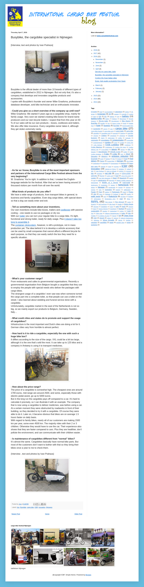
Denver (123, 149)
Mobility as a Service (110, 182)
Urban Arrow (128, 216)
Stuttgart (121, 209)
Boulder (102, 123)
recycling (123, 196)
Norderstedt (111, 187)
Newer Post (16, 514)
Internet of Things (110, 169)
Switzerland (113, 211)
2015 (96, 96)
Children (104, 135)
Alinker (127, 112)
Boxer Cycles (116, 123)
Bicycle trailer (103, 121)
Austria (131, 114)
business (107, 126)
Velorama (96, 220)
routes (129, 202)
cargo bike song (109, 131)
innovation (42, 507)
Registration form (110, 199)
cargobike (96, 133)
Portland (115, 194)
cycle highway (97, 145)
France (102, 161)
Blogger (88, 575)
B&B (94, 116)
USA (95, 218)
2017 (96, 53)
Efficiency (104, 156)
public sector (95, 196)
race (105, 196)
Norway (120, 187)
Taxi (92, 213)
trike (129, 213)
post (122, 194)
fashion (108, 159)
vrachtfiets (103, 222)
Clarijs (103, 138)
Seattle (120, 204)
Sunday (129, 209)
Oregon (93, 189)
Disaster (93, 152)
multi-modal (126, 182)
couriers (108, 142)
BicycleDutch (115, 121)
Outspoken (108, 189)
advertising (118, 112)
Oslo (100, 189)
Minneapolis (94, 182)
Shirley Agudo (128, 204)
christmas (122, 135)
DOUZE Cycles (115, 152)
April (97, 69)
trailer (123, 213)
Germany (120, 161)
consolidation (105, 140)
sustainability (95, 211)
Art (110, 114)
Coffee (120, 138)
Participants (116, 192)
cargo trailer (120, 131)
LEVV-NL (94, 176)
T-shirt (129, 211)
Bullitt (98, 126)
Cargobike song (105, 133)
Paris (100, 192)
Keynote (128, 171)
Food (125, 159)
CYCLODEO (105, 149)
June (97, 66)
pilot (94, 194)
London (93, 178)
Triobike (93, 215)
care (111, 129)
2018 (96, 50)
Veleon (109, 218)
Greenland (105, 163)
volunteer (94, 222)
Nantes (113, 185)
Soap (111, 206)
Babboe (112, 116)
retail (121, 199)
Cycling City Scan (120, 147)
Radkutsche (113, 196)
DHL (129, 149)
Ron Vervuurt (119, 202)
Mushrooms (94, 185)
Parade (93, 192)
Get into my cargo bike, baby (105, 72)
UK (120, 216)
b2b (100, 116)
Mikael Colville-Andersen (124, 180)
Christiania (113, 135)
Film (113, 159)
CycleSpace (108, 147)
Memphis (111, 180)
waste (111, 222)
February (99, 88)
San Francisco (102, 204)
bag (118, 116)
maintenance (102, 180)
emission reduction (120, 156)
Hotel (109, 166)
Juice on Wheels (111, 171)
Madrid (131, 178)
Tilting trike (99, 213)
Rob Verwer (108, 202)
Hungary (116, 166)
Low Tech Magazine (104, 178)
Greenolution (114, 163)
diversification (102, 152)
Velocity (116, 218)
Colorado (128, 138)
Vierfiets (128, 220)
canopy (105, 129)
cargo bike (30, 507)
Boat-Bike (94, 123)
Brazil (124, 123)
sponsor (131, 206)
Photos (131, 192)
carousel (115, 133)
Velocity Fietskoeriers (127, 218)
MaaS (115, 178)
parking (107, 192)
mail (94, 180)
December (100, 59)
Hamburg (123, 163)
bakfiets (125, 116)
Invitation (121, 169)
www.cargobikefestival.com (107, 36)
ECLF (128, 154)
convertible (130, 140)
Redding (130, 196)
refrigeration (97, 199)
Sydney (122, 211)
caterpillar (130, 133)
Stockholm (113, 209)
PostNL (129, 194)
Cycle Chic (130, 142)
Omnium (128, 187)
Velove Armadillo (108, 220)
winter (129, 222)
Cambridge (96, 129)
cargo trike (129, 131)
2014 (96, 99)
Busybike (23, 507)
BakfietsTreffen (96, 119)
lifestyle (102, 176)
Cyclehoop (128, 145)
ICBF (36, 507)
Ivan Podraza (100, 171)
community (94, 140)
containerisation (118, 140)
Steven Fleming (103, 209)
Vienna (120, 220)
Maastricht (123, 178)
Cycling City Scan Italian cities (106, 78)
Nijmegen (49, 507)
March (98, 85)
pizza (100, 194)
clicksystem (111, 138)
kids (92, 173)
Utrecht (101, 218)
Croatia (122, 142)
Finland (119, 159)
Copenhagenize (97, 142)
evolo (101, 159)
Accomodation (109, 112)
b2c (105, 116)
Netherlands (123, 185)
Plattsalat (107, 194)
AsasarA (116, 114)
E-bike (106, 154)
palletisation (127, 189)
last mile (108, 173)
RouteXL (93, 204)
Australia (123, 114)
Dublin (125, 152)
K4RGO (121, 171)
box (18, 507)
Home (47, 514)
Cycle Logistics (112, 145)
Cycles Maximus (96, 147)
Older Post (78, 514)
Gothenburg (96, 163)
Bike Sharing (126, 121)
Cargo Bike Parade (96, 131)
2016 (96, 56)
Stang (94, 209)
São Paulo (112, 204)
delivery (114, 149)
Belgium (114, 118)
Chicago (95, 135)
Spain (124, 206)
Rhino (128, 199)
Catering (122, 133)
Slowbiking (104, 206)
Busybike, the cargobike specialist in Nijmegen (112, 75)
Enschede (94, 159)
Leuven (117, 173)
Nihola (93, 187)
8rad (101, 112)
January (99, 91)
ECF (122, 154)
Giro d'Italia (129, 161)
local (116, 176)
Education (94, 156)
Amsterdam (101, 114)
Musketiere (104, 185)
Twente (114, 215)
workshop (94, 225)
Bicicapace (123, 118)
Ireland (129, 169)
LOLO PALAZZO (126, 176)
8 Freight (94, 112)
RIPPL (94, 201)
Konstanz (99, 173)
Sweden (104, 211)
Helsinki (103, 166)
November (100, 62)
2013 (96, 102)
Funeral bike (110, 161)
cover (115, 142)
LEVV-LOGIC (126, 173)
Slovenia (95, 206)
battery (107, 118)
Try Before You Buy (103, 215)
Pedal (124, 192)
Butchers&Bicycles (127, 125)
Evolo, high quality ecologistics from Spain (110, 81)
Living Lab (110, 176)
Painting (118, 189)
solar (117, 206)
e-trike (114, 154)
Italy (92, 171)
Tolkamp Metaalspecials (112, 213)
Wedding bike (120, 222)
